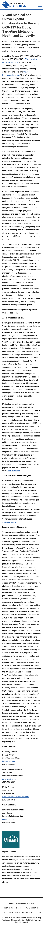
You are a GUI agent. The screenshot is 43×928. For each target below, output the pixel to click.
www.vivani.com (13, 471)
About (11, 903)
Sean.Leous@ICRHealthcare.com (15, 797)
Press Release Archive (25, 903)
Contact (39, 912)
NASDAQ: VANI (12, 62)
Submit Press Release (12, 908)
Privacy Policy (28, 912)
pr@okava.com (8, 819)
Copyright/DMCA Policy (10, 912)
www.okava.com (9, 522)
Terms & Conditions (31, 908)
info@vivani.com (9, 761)
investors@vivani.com (11, 779)
